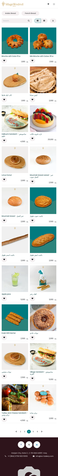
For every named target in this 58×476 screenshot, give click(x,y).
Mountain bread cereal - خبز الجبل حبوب (41, 176)
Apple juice (6, 294)
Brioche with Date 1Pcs (11, 56)
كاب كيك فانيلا (7, 95)
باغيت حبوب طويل (36, 216)
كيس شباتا (33, 95)
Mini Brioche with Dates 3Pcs (41, 56)
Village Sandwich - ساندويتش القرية (41, 373)
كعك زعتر (33, 294)
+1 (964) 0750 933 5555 (18, 456)
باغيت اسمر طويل (8, 255)
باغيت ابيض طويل (36, 255)
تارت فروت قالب (36, 134)
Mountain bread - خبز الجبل (13, 216)
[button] (4, 60)
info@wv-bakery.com (45, 456)
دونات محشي (6, 372)
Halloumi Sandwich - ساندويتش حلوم (14, 135)
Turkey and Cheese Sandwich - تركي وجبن (15, 414)
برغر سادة (33, 413)
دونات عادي (34, 333)
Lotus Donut (7, 175)
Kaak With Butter (9, 333)
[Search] (28, 20)
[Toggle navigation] (54, 4)
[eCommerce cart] (48, 4)
